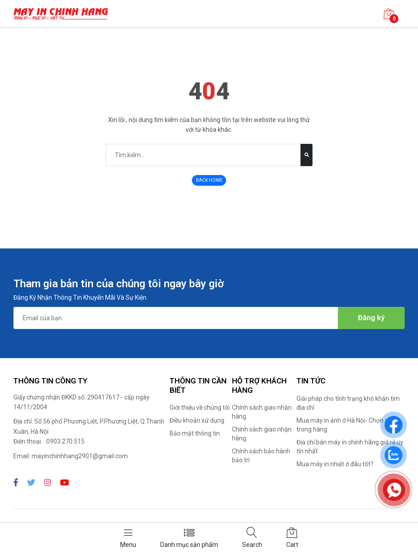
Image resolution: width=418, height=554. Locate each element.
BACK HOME (209, 180)
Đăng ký (371, 318)
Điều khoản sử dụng (197, 420)
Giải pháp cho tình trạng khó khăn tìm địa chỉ (348, 403)
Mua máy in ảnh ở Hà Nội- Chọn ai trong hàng (343, 425)
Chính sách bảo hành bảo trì (261, 456)
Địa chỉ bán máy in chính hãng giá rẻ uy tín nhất (349, 447)
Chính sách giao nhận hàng (262, 412)
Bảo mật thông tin (195, 433)
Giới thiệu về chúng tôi (200, 407)
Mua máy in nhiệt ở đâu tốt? (334, 464)
